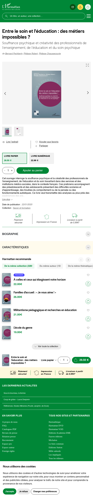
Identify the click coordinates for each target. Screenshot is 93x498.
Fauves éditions (55, 436)
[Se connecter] (80, 7)
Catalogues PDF (9, 429)
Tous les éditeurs (56, 458)
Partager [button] (41, 146)
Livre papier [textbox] (47, 360)
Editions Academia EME (60, 433)
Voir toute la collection (48, 346)
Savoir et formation (22, 208)
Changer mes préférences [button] (45, 491)
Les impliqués (55, 455)
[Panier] (88, 7)
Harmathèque (55, 422)
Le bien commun (56, 444)
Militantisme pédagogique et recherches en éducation (45, 310)
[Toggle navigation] (88, 16)
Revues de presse (9, 433)
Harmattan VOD (56, 429)
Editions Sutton (55, 447)
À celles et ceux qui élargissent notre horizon (40, 279)
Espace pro (7, 444)
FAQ (4, 425)
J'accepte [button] (9, 491)
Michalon (53, 440)
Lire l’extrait (10, 142)
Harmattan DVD (56, 425)
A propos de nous (10, 422)
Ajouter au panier (33, 170)
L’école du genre (23, 327)
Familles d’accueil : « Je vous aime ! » (35, 292)
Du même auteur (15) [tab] (50, 266)
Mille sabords (55, 451)
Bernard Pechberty (13, 54)
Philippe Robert (31, 54)
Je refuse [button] (23, 491)
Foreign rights (8, 451)
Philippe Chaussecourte (50, 54)
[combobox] (49, 360)
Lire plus (6, 200)
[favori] (88, 275)
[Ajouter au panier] (88, 283)
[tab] (14, 158)
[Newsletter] (73, 7)
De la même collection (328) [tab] (18, 266)
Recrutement (7, 440)
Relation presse (9, 436)
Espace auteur (8, 447)
